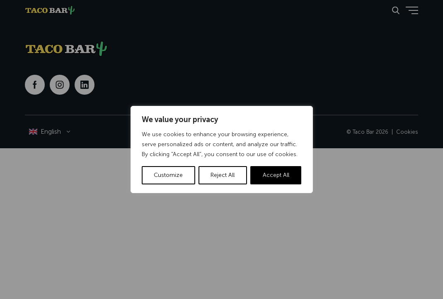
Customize (168, 175)
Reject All (223, 175)
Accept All (276, 175)
